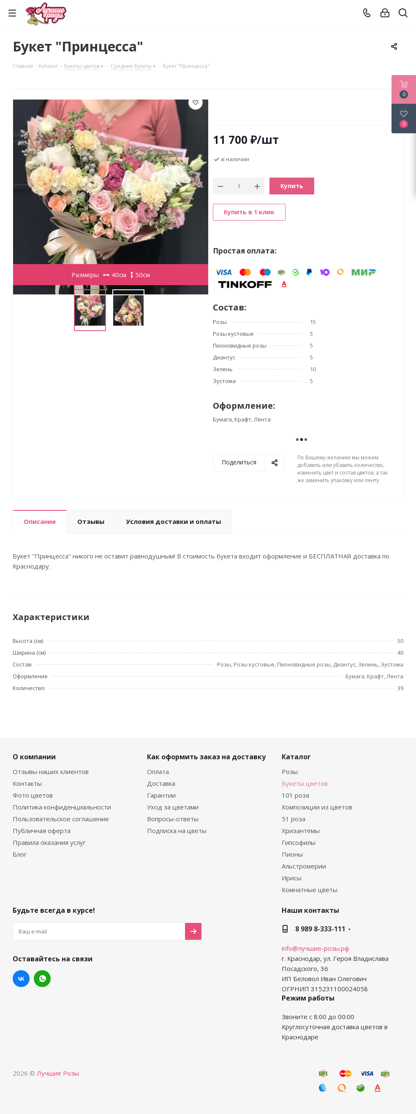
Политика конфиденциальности (62, 807)
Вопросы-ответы (172, 819)
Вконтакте (21, 978)
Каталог (296, 756)
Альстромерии (304, 866)
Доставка (161, 783)
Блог (20, 854)
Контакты (27, 783)
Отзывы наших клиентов (51, 771)
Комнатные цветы (309, 889)
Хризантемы (301, 830)
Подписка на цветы (177, 830)
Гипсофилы (298, 842)
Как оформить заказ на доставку (206, 756)
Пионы (292, 854)
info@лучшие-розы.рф (315, 948)
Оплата (158, 771)
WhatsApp (42, 978)
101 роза (295, 795)
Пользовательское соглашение (61, 819)
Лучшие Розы (58, 1073)
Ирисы (292, 878)
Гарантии (161, 795)
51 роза (293, 819)
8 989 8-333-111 (320, 928)
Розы (290, 771)
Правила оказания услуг (49, 842)
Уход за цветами (172, 807)
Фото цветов (33, 795)
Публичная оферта (42, 830)
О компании (34, 756)
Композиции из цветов (317, 807)
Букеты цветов (305, 783)
